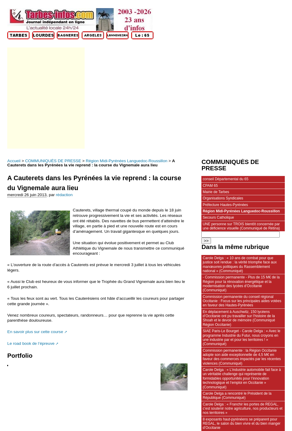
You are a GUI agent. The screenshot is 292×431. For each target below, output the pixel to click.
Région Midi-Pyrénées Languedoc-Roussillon (126, 161)
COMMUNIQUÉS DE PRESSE (53, 161)
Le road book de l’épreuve (30, 343)
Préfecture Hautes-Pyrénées (225, 205)
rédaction (64, 195)
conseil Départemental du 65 (225, 179)
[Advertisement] (45, 98)
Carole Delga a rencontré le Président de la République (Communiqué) (237, 395)
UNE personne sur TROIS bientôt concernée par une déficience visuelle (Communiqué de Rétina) (241, 226)
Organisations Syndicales (223, 198)
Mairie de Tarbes (216, 192)
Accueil (13, 161)
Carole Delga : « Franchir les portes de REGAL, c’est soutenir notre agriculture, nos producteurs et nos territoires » (242, 408)
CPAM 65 (210, 186)
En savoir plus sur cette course (35, 331)
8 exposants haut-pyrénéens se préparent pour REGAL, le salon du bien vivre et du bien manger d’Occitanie (241, 423)
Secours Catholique (218, 217)
